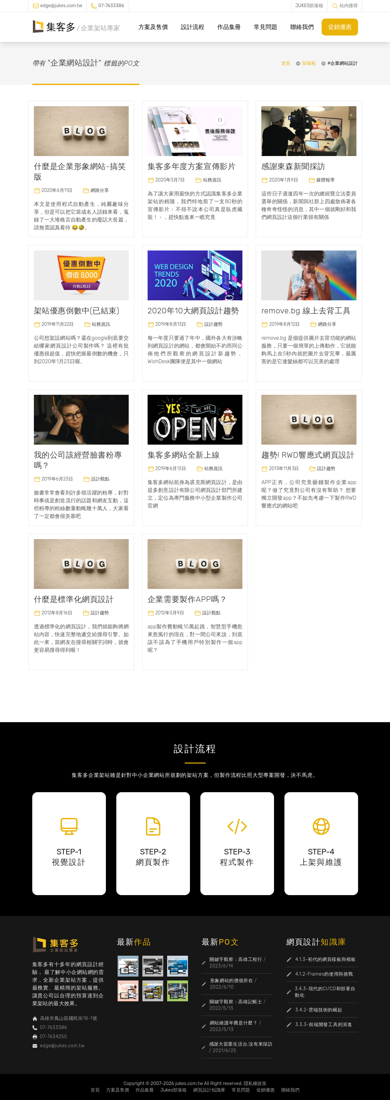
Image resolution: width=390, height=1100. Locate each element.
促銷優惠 (340, 27)
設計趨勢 (213, 324)
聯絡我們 (302, 27)
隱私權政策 (255, 1083)
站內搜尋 (348, 5)
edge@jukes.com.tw (61, 5)
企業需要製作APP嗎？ (187, 599)
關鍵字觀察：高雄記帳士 (235, 1002)
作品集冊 (229, 27)
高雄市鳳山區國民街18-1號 (68, 1018)
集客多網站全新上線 (184, 455)
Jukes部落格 (173, 1090)
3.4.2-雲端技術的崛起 (319, 1010)
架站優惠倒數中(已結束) (77, 310)
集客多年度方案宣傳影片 (192, 166)
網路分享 (100, 190)
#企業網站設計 (342, 63)
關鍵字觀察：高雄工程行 (235, 959)
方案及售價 (153, 27)
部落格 (309, 63)
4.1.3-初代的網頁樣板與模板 (326, 959)
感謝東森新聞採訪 (293, 166)
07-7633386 (111, 5)
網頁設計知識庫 (209, 1090)
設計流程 (192, 27)
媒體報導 (325, 180)
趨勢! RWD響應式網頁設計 (307, 455)
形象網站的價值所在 (231, 980)
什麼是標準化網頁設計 (74, 599)
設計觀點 (100, 479)
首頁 (285, 63)
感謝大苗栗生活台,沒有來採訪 (241, 1044)
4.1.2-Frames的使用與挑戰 (324, 974)
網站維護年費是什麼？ (234, 1023)
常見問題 (265, 27)
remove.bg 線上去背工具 (306, 310)
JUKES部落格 (309, 5)
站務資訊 (212, 180)
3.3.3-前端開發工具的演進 (324, 1024)
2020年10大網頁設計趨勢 (193, 310)
